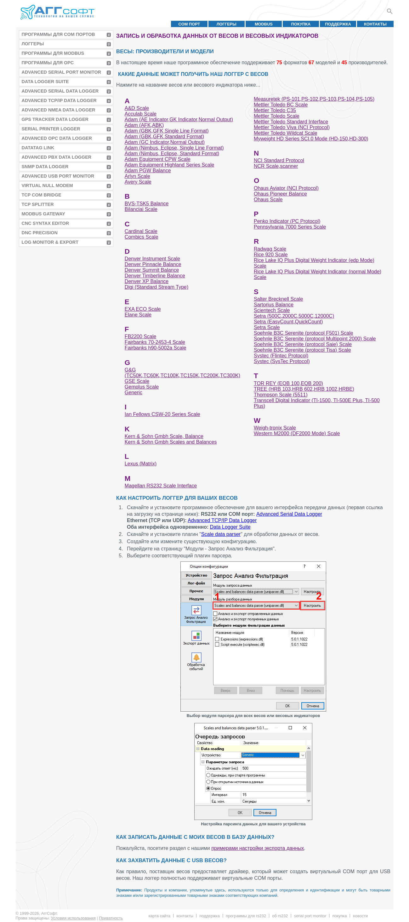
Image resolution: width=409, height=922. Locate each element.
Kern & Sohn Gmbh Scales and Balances (171, 442)
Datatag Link (38, 147)
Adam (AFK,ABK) (144, 125)
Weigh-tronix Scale (275, 427)
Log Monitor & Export (50, 242)
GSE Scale (137, 381)
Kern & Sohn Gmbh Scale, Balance (164, 436)
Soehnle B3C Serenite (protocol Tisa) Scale (302, 350)
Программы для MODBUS (53, 53)
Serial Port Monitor (310, 915)
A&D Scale (137, 108)
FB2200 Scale (140, 336)
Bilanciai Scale (141, 209)
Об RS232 (280, 915)
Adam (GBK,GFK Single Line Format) (167, 131)
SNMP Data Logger (45, 166)
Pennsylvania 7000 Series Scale (290, 227)
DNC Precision (40, 232)
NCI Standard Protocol (279, 160)
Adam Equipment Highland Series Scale (169, 165)
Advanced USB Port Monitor (58, 176)
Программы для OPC (48, 62)
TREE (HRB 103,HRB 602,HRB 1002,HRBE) (304, 389)
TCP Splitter (38, 204)
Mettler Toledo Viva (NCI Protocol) (292, 127)
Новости (360, 915)
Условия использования (73, 918)
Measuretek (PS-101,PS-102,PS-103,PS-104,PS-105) (314, 99)
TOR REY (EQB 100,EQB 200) (288, 383)
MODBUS (264, 24)
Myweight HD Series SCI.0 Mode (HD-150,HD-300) (311, 138)
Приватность (111, 918)
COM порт (189, 24)
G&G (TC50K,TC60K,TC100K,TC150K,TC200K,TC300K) (182, 372)
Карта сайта (159, 915)
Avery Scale (138, 182)
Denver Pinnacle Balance (153, 264)
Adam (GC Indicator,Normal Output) (165, 142)
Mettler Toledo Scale (276, 116)
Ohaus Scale (268, 199)
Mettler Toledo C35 (275, 110)
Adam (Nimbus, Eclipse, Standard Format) (172, 153)
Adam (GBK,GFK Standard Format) (164, 136)
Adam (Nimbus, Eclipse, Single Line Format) (174, 148)
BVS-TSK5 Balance (147, 203)
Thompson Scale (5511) (281, 394)
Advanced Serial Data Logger (60, 91)
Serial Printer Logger (51, 128)
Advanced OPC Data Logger (57, 138)
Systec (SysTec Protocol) (282, 361)
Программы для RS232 (246, 915)
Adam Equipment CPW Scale (157, 159)
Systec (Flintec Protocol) (281, 355)
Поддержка (338, 24)
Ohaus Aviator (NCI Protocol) (286, 188)
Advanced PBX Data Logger (57, 157)
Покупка (301, 24)
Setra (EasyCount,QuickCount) (288, 321)
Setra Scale (267, 327)
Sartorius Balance (273, 304)
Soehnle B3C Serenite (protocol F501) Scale (303, 333)
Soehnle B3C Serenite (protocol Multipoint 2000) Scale (315, 338)
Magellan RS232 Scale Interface (161, 485)
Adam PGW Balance (148, 170)
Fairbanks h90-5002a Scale (155, 347)
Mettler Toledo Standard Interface (291, 121)
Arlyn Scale (137, 176)
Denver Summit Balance (152, 270)
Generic (133, 392)
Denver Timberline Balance (155, 275)
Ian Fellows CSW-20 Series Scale (162, 414)
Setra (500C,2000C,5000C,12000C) (294, 316)
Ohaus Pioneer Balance (280, 193)
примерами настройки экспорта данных (257, 848)
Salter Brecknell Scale (278, 299)
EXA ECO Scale (143, 309)
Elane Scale (138, 314)
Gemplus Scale (142, 387)
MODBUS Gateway (43, 213)
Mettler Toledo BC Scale (281, 104)
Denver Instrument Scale (152, 258)
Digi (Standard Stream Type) (156, 287)
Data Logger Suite (45, 81)
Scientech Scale (272, 310)
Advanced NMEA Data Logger (58, 109)
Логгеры (226, 24)
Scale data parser (221, 534)
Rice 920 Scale (271, 254)
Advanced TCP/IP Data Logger (59, 100)
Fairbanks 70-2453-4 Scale (155, 342)
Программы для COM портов (58, 34)
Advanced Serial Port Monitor (61, 72)
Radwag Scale (270, 249)
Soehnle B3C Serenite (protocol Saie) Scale (303, 344)
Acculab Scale (140, 114)
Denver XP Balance (146, 281)
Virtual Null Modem (47, 185)
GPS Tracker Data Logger (55, 119)
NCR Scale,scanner (276, 166)
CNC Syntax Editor (45, 223)
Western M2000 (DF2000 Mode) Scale (297, 433)
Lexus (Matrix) (140, 463)
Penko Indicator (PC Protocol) (287, 221)
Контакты (375, 24)
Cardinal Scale (141, 231)
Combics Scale (141, 237)
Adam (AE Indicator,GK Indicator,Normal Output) (179, 119)
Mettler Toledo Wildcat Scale (285, 133)
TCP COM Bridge (41, 194)
